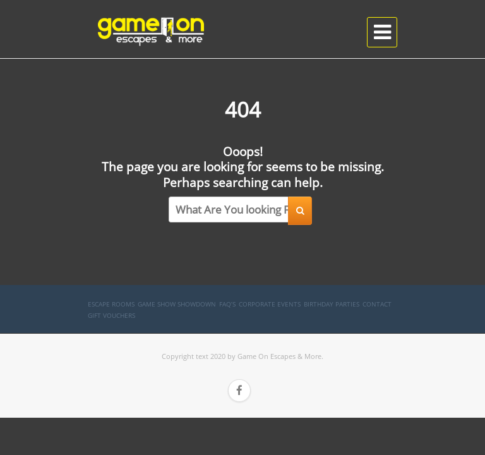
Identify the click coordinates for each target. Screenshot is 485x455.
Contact (377, 304)
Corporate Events (270, 304)
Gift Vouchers (111, 315)
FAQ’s (227, 304)
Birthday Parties (331, 304)
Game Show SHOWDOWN (177, 304)
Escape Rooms (111, 304)
